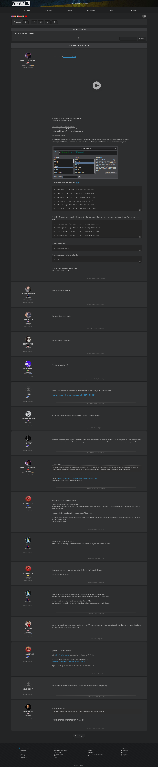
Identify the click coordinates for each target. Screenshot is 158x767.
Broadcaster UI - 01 (69, 57)
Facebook (124, 750)
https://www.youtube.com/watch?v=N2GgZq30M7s (68, 661)
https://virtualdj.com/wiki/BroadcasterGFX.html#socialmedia (77, 478)
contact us (90, 752)
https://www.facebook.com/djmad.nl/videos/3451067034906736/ (73, 395)
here (77, 183)
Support (112, 10)
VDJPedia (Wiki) (58, 754)
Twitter (123, 756)
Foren (55, 757)
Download (48, 10)
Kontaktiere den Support (60, 750)
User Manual (57, 752)
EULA (89, 756)
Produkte (27, 10)
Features (22, 754)
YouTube (124, 752)
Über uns (90, 750)
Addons (32, 33)
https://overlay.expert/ (62, 655)
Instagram (124, 754)
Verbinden (133, 10)
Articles (56, 756)
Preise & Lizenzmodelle (26, 756)
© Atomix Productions (79, 765)
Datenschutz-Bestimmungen (95, 754)
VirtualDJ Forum (20, 33)
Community (91, 10)
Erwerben (70, 10)
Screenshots (23, 757)
